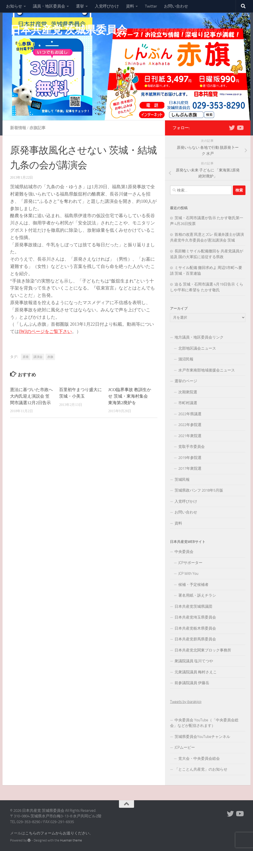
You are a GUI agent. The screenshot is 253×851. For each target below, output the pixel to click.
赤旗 (50, 357)
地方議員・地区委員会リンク (199, 337)
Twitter (151, 6)
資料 (130, 6)
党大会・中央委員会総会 (199, 758)
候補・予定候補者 (193, 584)
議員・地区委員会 (49, 6)
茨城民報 (182, 479)
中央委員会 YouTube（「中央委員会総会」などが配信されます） (204, 723)
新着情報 (18, 128)
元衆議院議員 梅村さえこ (196, 672)
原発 (26, 357)
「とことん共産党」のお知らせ (201, 769)
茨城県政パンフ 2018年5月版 (199, 490)
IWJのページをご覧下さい (45, 331)
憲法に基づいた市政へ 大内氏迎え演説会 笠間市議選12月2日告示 (31, 396)
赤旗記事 (37, 128)
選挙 (80, 6)
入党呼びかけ (107, 6)
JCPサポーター (190, 562)
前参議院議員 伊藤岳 (192, 683)
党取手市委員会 (191, 446)
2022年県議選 (189, 414)
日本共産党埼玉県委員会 (195, 617)
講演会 (38, 357)
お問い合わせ (176, 6)
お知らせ (14, 6)
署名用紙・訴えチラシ (197, 595)
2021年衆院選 (189, 436)
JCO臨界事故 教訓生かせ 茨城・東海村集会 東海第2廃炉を (129, 396)
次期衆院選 (187, 392)
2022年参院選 (189, 424)
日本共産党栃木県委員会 (195, 628)
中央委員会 (184, 551)
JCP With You (188, 573)
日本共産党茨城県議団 (193, 606)
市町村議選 (187, 403)
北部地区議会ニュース (197, 348)
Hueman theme (71, 840)
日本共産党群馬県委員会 (195, 639)
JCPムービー (185, 747)
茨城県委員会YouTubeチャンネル (202, 736)
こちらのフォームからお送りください (57, 833)
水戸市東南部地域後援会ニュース (206, 370)
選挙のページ (186, 381)
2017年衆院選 (189, 468)
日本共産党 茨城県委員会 (68, 30)
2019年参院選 (189, 457)
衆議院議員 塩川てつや (194, 661)
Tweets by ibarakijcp (185, 701)
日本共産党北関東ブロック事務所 (203, 650)
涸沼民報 (185, 359)
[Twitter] (232, 128)
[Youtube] (240, 128)
